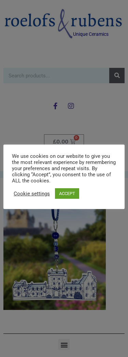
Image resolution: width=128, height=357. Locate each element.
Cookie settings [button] (32, 194)
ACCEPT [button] (67, 193)
